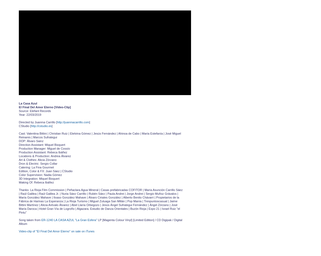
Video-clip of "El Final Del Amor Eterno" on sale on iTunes (56, 231)
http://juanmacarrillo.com (73, 122)
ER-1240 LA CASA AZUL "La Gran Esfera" (69, 220)
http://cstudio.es (41, 126)
